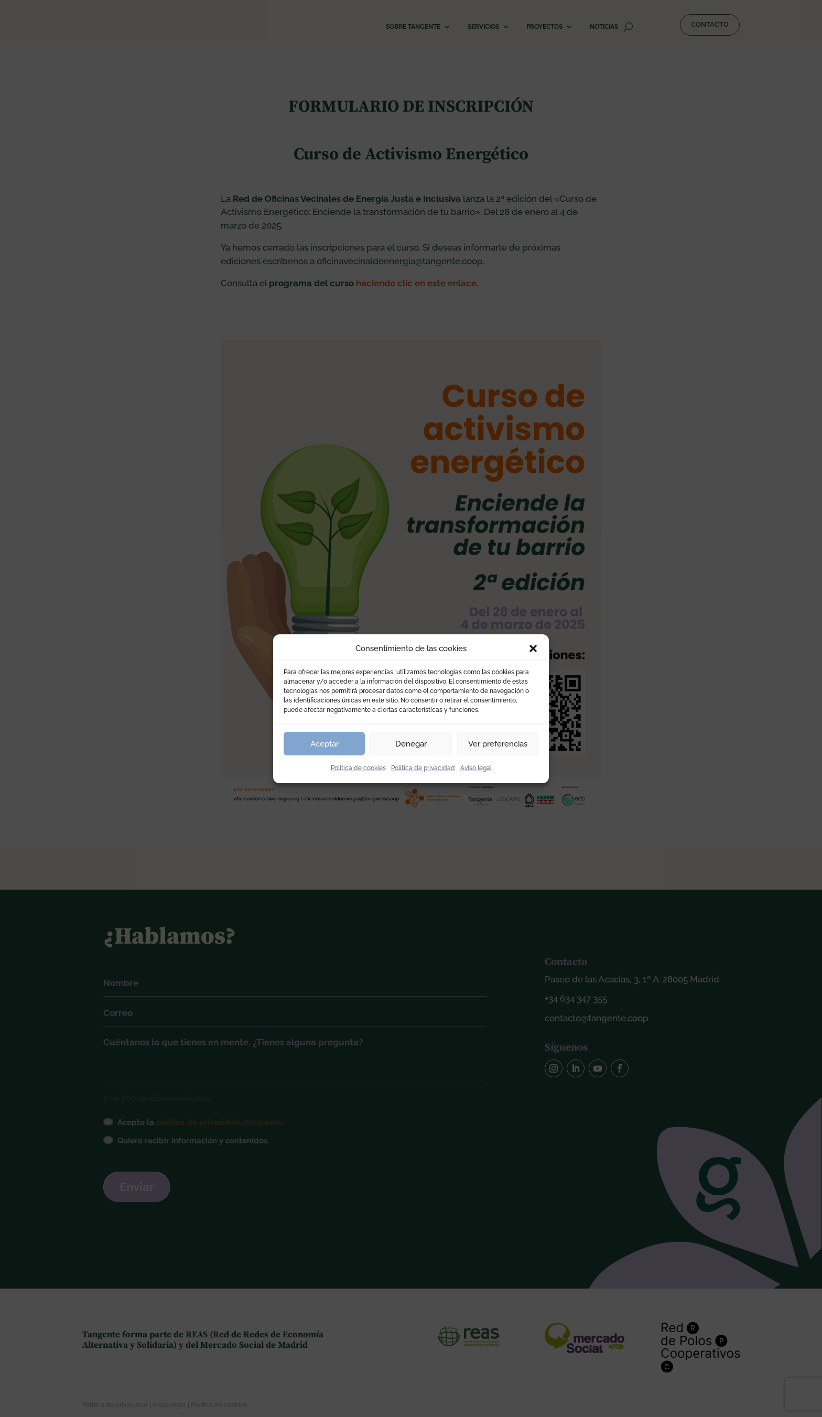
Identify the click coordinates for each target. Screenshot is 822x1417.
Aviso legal (476, 768)
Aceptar (324, 744)
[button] (533, 648)
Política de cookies (358, 768)
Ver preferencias (497, 744)
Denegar (411, 744)
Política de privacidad (423, 768)
